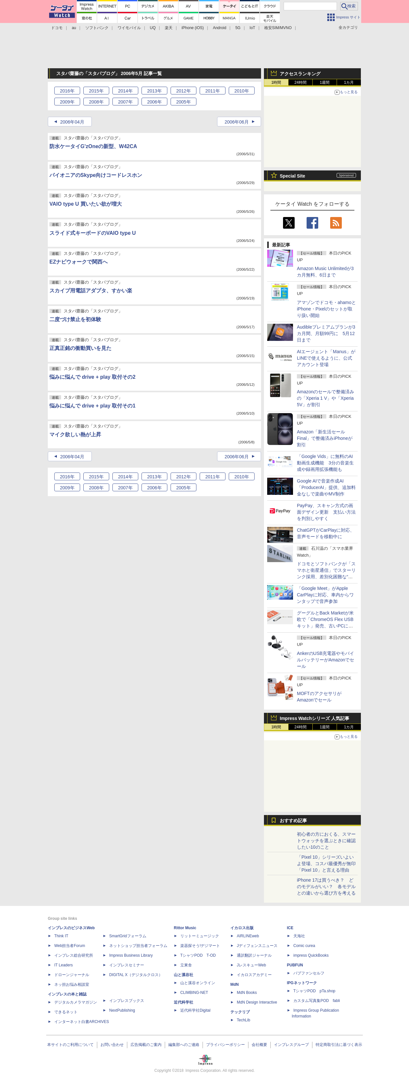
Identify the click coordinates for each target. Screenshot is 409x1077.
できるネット (66, 1012)
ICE (290, 928)
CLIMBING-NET (194, 992)
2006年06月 (237, 122)
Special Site (292, 176)
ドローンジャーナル (71, 975)
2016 (67, 90)
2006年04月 (72, 122)
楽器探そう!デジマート (200, 945)
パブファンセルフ (308, 973)
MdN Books (247, 992)
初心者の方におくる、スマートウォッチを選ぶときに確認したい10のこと (326, 841)
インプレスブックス (126, 1000)
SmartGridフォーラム (127, 936)
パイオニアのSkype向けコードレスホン (95, 175)
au (74, 28)
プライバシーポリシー (225, 1044)
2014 (125, 90)
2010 (241, 90)
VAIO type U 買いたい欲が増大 (85, 204)
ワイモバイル (129, 28)
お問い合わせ (112, 1044)
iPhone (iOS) (193, 28)
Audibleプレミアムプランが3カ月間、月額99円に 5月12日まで (326, 333)
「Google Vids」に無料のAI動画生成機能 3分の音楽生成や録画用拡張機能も (325, 463)
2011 (212, 90)
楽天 (169, 28)
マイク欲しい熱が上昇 (75, 434)
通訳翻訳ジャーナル (254, 955)
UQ (153, 28)
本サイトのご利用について (70, 1044)
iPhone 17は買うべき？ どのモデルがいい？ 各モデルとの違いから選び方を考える (326, 886)
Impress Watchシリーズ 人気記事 (314, 718)
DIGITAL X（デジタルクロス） (136, 975)
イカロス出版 (242, 928)
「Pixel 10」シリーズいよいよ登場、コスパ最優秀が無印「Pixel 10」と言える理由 (326, 863)
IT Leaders (63, 965)
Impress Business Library (131, 955)
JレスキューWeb (251, 965)
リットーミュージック (199, 936)
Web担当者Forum (69, 945)
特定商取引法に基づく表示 (339, 1044)
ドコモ (57, 28)
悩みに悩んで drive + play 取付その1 (92, 405)
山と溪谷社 (183, 975)
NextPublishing (122, 1010)
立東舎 (186, 965)
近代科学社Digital (195, 1010)
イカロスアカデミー (254, 975)
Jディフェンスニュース (257, 945)
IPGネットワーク (302, 983)
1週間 (325, 82)
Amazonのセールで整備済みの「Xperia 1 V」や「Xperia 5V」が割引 (325, 398)
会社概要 (259, 1044)
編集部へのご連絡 (183, 1044)
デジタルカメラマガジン (75, 1002)
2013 (154, 90)
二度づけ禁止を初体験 (75, 319)
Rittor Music (185, 928)
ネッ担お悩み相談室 (71, 984)
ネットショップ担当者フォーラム (138, 945)
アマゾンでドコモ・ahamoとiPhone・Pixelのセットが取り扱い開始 (326, 309)
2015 (96, 90)
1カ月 (349, 82)
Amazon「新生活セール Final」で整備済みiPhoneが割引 (324, 438)
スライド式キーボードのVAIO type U (92, 233)
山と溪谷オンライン (197, 983)
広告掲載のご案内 (146, 1044)
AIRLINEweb (248, 936)
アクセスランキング (300, 73)
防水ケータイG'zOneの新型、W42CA (93, 146)
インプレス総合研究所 (73, 955)
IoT (252, 28)
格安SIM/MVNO (278, 28)
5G (237, 28)
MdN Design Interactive (257, 1002)
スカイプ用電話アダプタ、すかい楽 (90, 290)
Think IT (61, 936)
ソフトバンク (97, 28)
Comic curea (304, 945)
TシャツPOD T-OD (198, 955)
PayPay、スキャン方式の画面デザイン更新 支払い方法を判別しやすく (326, 512)
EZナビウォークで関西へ (78, 262)
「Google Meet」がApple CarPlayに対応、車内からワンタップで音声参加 (325, 595)
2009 (67, 101)
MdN (234, 984)
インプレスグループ (291, 1044)
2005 (183, 101)
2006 (154, 101)
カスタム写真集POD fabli (316, 1000)
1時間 (276, 82)
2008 (96, 101)
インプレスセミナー (126, 965)
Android (219, 28)
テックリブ (240, 1012)
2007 (125, 101)
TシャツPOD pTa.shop (314, 991)
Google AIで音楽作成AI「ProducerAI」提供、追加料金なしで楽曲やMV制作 (326, 487)
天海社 (299, 936)
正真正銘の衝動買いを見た (80, 348)
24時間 (300, 82)
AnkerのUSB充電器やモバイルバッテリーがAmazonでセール (325, 660)
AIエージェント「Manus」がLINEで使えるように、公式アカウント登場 (326, 358)
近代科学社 (183, 1002)
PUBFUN (295, 965)
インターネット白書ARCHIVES (81, 1021)
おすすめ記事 (293, 820)
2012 (183, 90)
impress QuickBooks (311, 955)
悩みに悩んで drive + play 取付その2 (92, 377)
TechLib (243, 1020)
